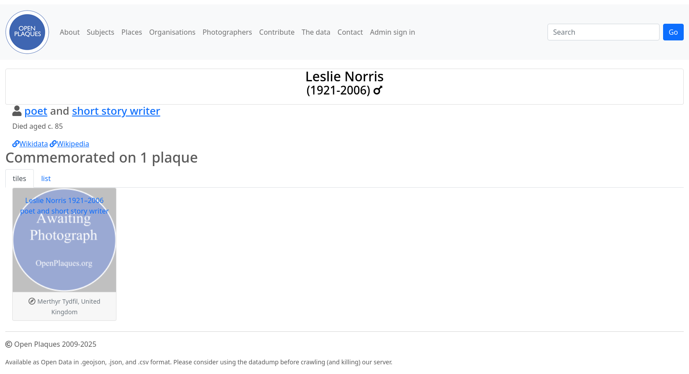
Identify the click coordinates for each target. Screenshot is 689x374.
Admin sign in (392, 32)
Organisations (172, 32)
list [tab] (46, 178)
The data (316, 32)
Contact (350, 32)
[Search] (604, 32)
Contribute (277, 32)
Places (131, 32)
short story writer (116, 110)
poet (35, 110)
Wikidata (30, 144)
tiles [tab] (19, 178)
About (70, 32)
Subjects (100, 32)
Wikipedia (69, 144)
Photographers (227, 32)
